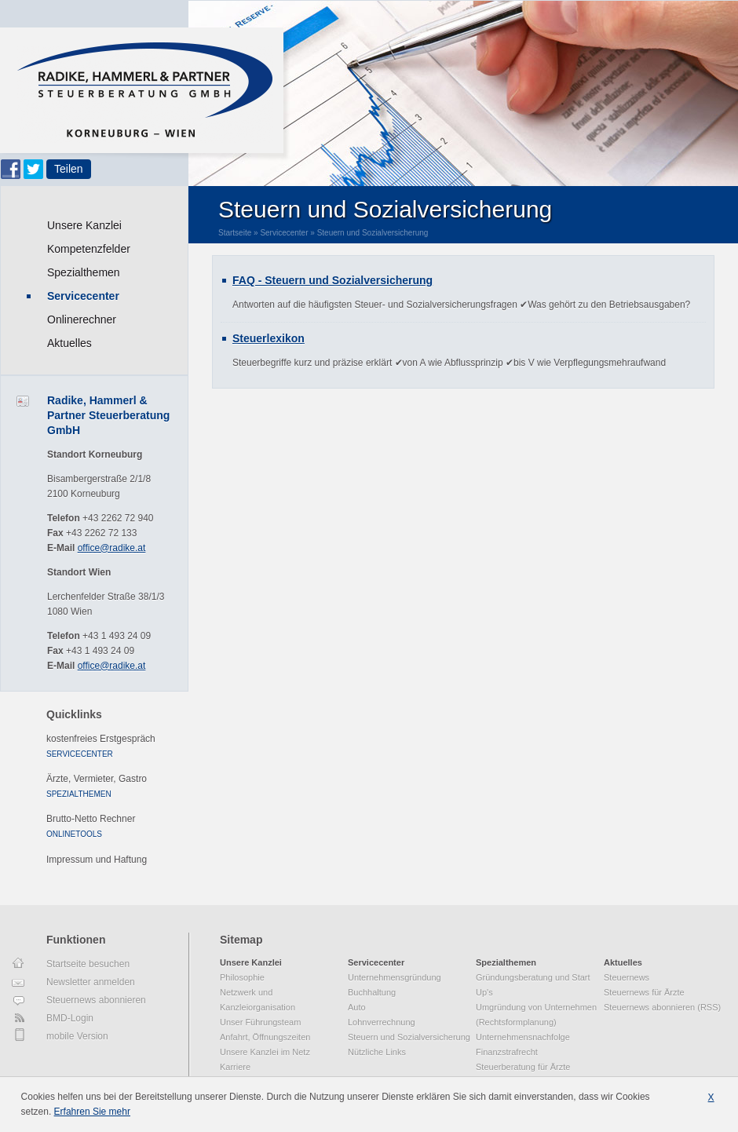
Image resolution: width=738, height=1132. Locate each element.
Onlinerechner (81, 319)
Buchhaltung (372, 992)
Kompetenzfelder (88, 249)
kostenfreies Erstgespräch (100, 738)
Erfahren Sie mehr (92, 1111)
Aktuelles (69, 343)
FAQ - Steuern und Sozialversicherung (332, 280)
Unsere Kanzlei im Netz (265, 1052)
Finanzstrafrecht (507, 1052)
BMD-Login (69, 1018)
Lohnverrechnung (381, 1022)
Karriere (235, 1067)
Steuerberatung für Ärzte (523, 1067)
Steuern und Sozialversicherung (373, 232)
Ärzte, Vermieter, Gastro (96, 778)
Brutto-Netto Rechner (90, 818)
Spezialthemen (83, 272)
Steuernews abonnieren (96, 1000)
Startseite (234, 232)
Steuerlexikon (268, 338)
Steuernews (626, 977)
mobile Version (77, 1036)
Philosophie (242, 977)
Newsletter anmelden (90, 982)
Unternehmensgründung (394, 977)
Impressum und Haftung (96, 859)
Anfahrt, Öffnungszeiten (265, 1037)
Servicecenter (83, 296)
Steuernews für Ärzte (644, 992)
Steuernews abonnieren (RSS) (662, 1007)
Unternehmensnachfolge (523, 1037)
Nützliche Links (377, 1052)
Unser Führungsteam (260, 1022)
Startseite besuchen (88, 964)
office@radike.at (112, 547)
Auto (357, 1007)
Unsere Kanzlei (84, 225)
